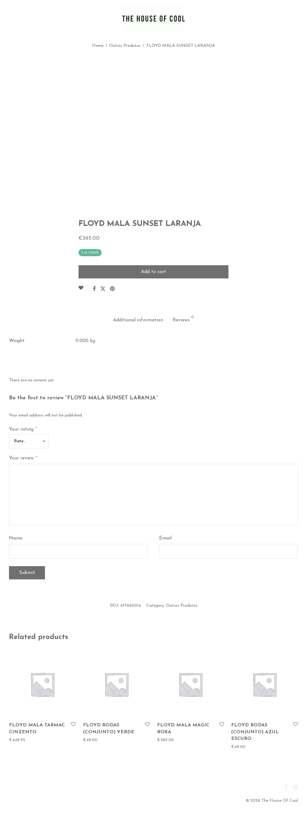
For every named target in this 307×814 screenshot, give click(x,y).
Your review (23, 458)
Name (15, 538)
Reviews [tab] (183, 319)
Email (165, 538)
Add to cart (153, 271)
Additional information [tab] (138, 320)
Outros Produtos (125, 46)
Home (97, 46)
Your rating (23, 429)
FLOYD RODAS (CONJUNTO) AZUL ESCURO (255, 732)
